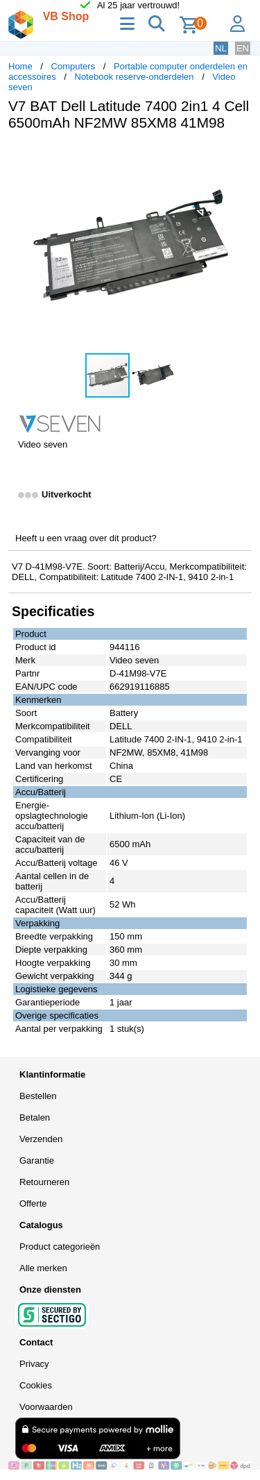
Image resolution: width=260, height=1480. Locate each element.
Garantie (36, 1160)
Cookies (35, 1385)
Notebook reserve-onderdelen (134, 76)
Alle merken (43, 1268)
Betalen (34, 1117)
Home (20, 66)
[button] (239, 156)
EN (242, 48)
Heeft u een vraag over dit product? (86, 538)
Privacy (34, 1364)
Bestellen (37, 1096)
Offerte (33, 1203)
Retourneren (44, 1182)
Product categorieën (59, 1246)
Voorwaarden (46, 1407)
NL (221, 48)
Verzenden (40, 1139)
